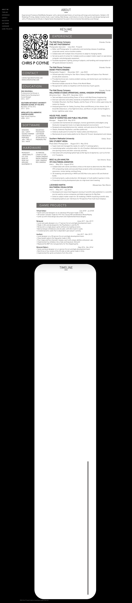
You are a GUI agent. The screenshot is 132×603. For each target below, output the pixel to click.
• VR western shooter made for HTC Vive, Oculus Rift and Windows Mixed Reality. (64, 215)
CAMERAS (44, 157)
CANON (38, 157)
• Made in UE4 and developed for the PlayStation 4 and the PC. (57, 225)
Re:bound (39, 221)
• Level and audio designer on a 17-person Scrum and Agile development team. (63, 223)
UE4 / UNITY (26, 132)
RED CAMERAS (41, 162)
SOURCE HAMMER (28, 134)
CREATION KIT (26, 136)
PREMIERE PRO (41, 140)
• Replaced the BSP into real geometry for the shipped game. (57, 244)
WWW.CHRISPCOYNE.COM (30, 80)
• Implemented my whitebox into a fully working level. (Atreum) (58, 242)
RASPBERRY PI (27, 164)
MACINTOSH (40, 130)
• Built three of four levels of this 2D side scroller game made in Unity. (60, 251)
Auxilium (39, 234)
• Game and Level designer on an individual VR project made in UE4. (59, 213)
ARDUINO (25, 162)
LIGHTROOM (40, 134)
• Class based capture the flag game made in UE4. (53, 238)
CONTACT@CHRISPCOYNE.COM (32, 78)
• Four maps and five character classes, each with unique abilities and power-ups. (64, 240)
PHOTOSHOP (40, 132)
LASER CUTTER (41, 155)
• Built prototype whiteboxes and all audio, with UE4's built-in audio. (59, 229)
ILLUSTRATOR (40, 136)
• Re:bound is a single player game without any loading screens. (58, 227)
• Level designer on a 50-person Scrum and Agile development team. (60, 236)
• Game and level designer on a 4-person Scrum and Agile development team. (63, 249)
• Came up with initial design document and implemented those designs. (61, 217)
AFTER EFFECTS (41, 138)
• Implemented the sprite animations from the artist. (54, 253)
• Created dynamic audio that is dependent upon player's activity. (58, 231)
